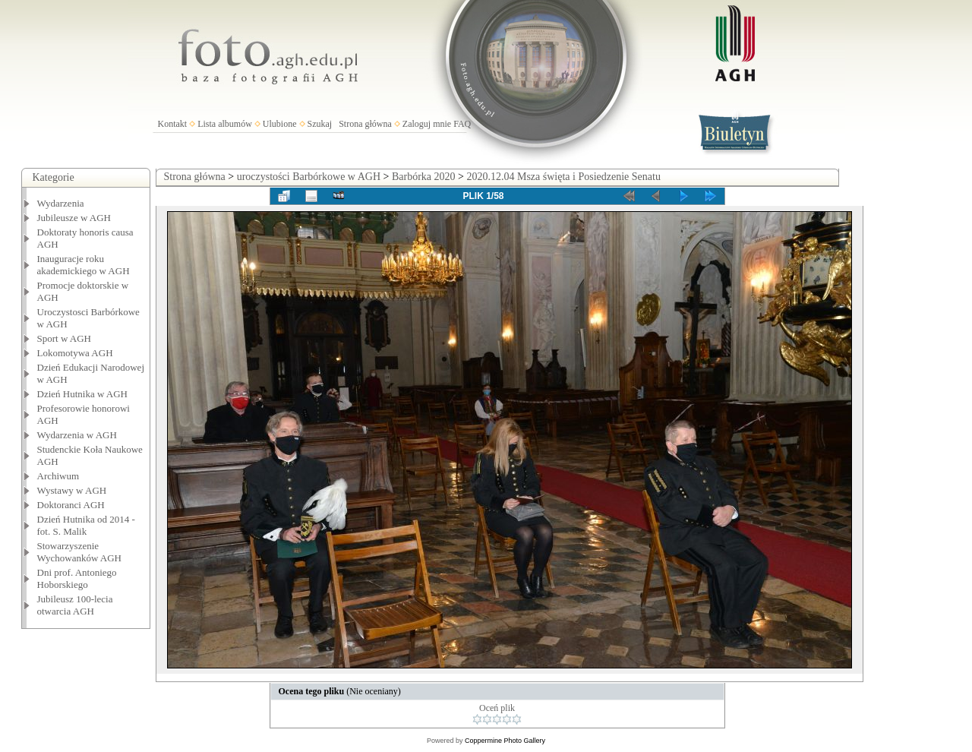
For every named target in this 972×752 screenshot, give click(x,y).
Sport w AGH (64, 338)
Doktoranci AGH (71, 504)
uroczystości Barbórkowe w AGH (308, 176)
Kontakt (173, 123)
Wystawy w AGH (72, 490)
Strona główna (365, 123)
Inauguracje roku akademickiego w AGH (83, 264)
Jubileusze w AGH (74, 217)
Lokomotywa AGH (75, 353)
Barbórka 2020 (424, 176)
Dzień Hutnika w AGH (82, 394)
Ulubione (280, 123)
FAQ (462, 123)
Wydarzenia (60, 203)
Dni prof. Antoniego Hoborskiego (77, 578)
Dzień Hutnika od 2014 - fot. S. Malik (86, 525)
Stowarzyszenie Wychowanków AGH (79, 552)
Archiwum (58, 476)
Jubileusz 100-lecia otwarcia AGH (75, 605)
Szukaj (320, 123)
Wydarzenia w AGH (77, 435)
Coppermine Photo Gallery (505, 740)
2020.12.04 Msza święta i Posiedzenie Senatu (563, 176)
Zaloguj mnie (426, 123)
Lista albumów (224, 123)
